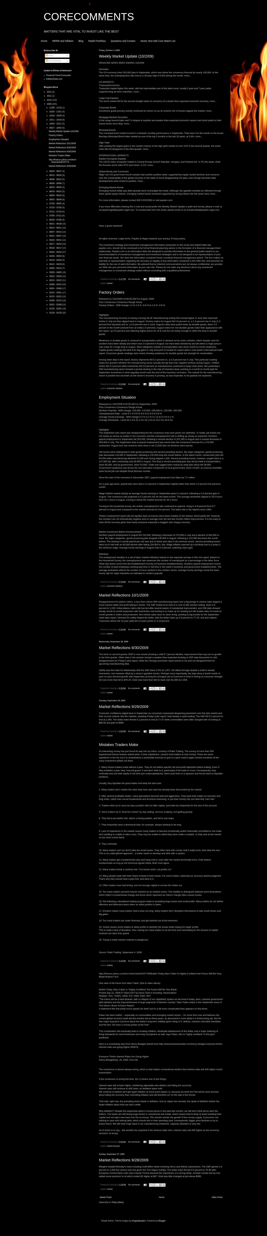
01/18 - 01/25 (55, 313)
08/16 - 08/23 (55, 191)
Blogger (161, 1221)
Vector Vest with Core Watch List (157, 41)
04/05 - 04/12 (55, 268)
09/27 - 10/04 (55, 128)
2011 (49, 96)
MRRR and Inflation (62, 41)
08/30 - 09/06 (55, 183)
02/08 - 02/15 (55, 300)
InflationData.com (54, 79)
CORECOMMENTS (89, 16)
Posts (49, 55)
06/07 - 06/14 (55, 232)
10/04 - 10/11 (55, 124)
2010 (49, 100)
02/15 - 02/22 (55, 296)
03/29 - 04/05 (55, 272)
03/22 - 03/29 (55, 276)
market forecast (113, 1146)
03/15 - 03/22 (55, 280)
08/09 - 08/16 (55, 195)
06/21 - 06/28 (55, 224)
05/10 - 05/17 (55, 248)
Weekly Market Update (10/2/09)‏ (126, 56)
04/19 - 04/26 (55, 260)
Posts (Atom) (118, 1202)
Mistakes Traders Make (118, 744)
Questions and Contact (123, 41)
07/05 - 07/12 (55, 215)
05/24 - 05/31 (55, 240)
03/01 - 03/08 (55, 288)
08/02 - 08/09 (55, 199)
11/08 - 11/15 (55, 107)
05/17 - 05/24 (55, 244)
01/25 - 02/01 (55, 308)
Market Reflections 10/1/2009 (123, 595)
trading (110, 965)
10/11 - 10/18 (55, 120)
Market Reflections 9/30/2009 (123, 648)
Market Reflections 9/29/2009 (123, 706)
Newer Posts (106, 1197)
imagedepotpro (139, 1221)
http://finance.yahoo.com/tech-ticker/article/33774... (63, 160)
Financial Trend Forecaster (58, 75)
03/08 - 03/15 (55, 284)
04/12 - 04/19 (55, 264)
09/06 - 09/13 (55, 179)
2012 (49, 92)
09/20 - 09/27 (55, 171)
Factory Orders (111, 292)
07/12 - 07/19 (55, 211)
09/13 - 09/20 (55, 175)
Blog (80, 41)
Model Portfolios (97, 41)
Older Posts (217, 1197)
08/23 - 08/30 (55, 187)
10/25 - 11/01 (55, 111)
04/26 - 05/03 (55, 256)
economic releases (114, 388)
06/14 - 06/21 (55, 228)
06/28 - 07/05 (55, 220)
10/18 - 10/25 (55, 115)
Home (44, 41)
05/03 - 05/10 (55, 252)
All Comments (53, 61)
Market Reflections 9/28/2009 (123, 1160)
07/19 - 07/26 (55, 207)
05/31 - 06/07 (55, 236)
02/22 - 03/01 (55, 292)
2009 (49, 104)
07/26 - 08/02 (55, 203)
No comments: (134, 279)
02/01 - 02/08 (55, 304)
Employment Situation (117, 397)
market (110, 283)
